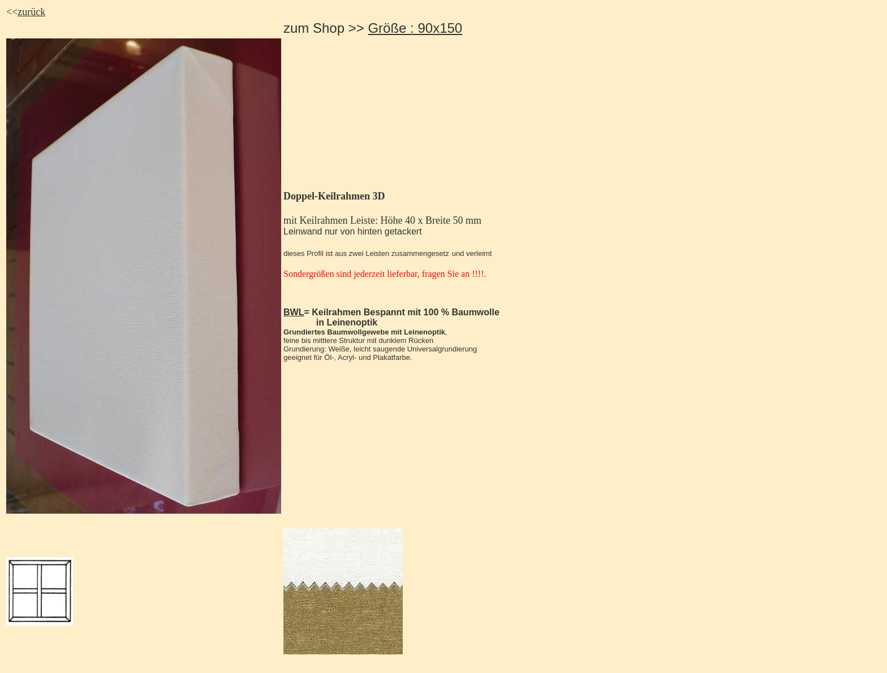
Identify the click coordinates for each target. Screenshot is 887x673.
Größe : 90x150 (415, 28)
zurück (31, 12)
